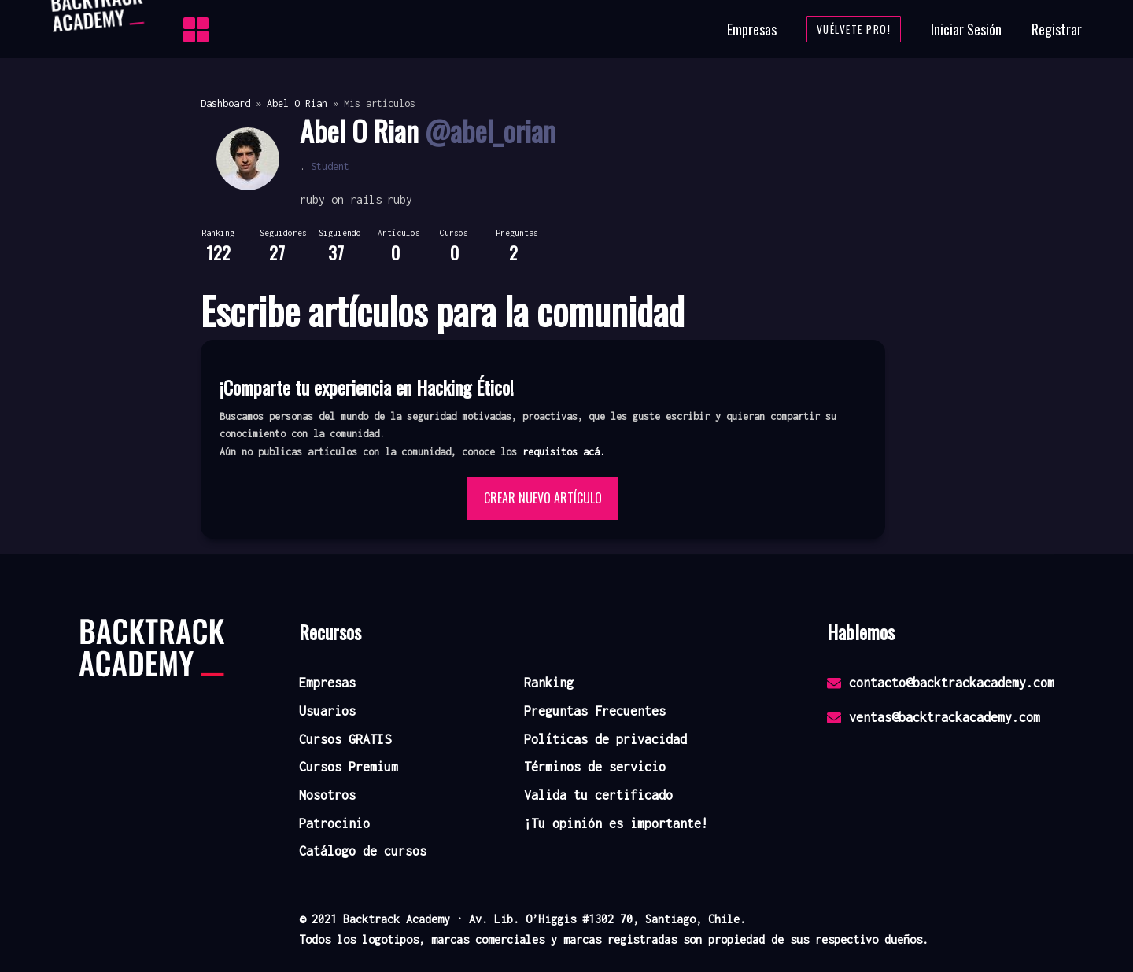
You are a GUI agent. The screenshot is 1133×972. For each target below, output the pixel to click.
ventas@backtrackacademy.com (933, 717)
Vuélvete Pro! (854, 29)
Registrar (1057, 29)
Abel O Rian (297, 103)
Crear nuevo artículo (543, 497)
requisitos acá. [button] (563, 452)
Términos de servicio (595, 767)
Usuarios (327, 711)
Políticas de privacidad (605, 739)
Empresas (752, 29)
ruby (399, 199)
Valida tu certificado (598, 795)
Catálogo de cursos (362, 851)
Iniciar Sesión (966, 29)
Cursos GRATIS (345, 739)
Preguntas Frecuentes (595, 711)
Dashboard (225, 103)
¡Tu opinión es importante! (616, 823)
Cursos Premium (348, 767)
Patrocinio (334, 823)
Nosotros (327, 795)
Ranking (549, 683)
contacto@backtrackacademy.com (940, 683)
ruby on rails (341, 199)
